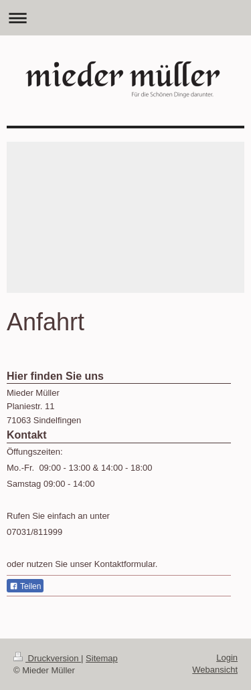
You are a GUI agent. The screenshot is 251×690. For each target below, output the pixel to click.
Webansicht (215, 670)
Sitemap (102, 658)
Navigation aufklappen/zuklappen (125, 17)
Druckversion (47, 658)
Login (227, 658)
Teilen (25, 586)
